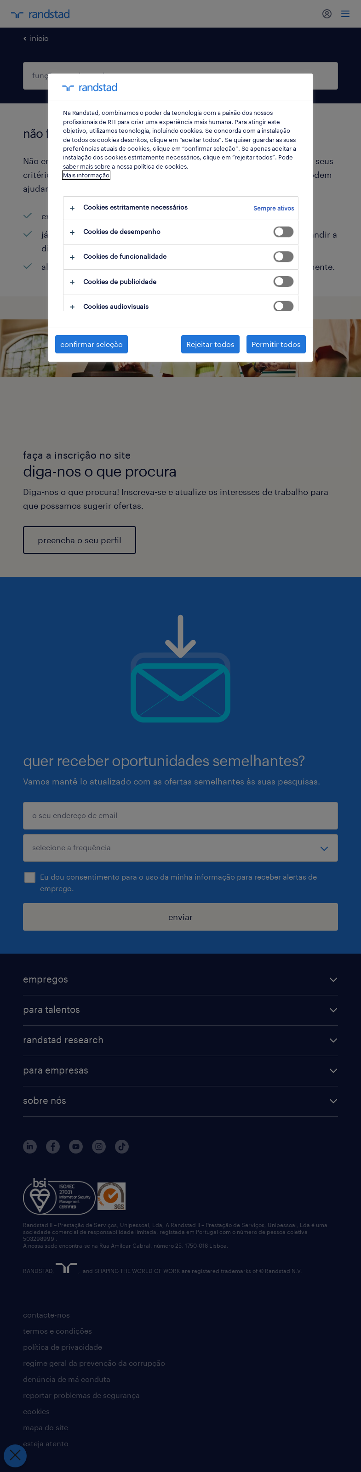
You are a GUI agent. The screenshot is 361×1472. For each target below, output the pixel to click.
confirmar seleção (91, 344)
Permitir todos (276, 344)
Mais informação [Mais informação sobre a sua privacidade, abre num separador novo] (86, 175)
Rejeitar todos (210, 344)
